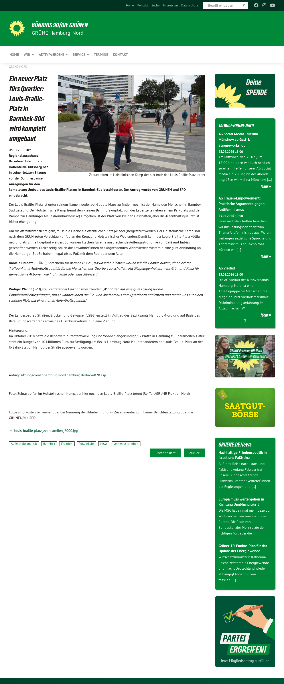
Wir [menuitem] (27, 54)
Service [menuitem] (79, 54)
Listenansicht (166, 453)
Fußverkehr (86, 444)
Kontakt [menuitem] (120, 54)
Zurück (194, 453)
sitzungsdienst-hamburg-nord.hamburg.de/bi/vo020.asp (63, 375)
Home (130, 5)
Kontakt (142, 5)
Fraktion (67, 444)
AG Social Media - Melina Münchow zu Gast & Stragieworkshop (240, 139)
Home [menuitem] (14, 54)
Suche (156, 5)
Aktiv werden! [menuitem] (51, 54)
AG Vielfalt (228, 267)
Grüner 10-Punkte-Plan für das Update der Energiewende (245, 548)
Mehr (264, 186)
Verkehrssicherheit (126, 444)
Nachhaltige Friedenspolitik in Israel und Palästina (244, 455)
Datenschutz (189, 5)
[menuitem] (130, 5)
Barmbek (49, 444)
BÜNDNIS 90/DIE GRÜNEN (63, 25)
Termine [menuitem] (101, 54)
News (103, 444)
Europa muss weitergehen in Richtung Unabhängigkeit (243, 501)
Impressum (170, 5)
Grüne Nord (18, 67)
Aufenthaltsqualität (24, 444)
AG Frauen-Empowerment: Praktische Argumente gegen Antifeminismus (243, 203)
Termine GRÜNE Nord (239, 125)
